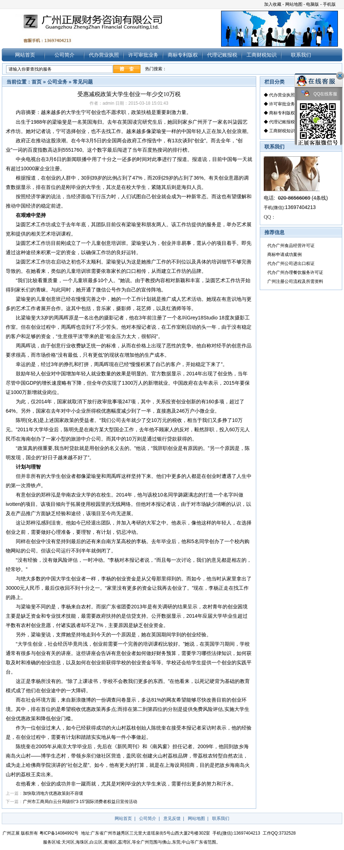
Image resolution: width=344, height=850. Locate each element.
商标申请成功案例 (284, 254)
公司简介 (64, 55)
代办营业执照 (104, 55)
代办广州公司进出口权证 (291, 263)
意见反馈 (172, 818)
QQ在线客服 (319, 94)
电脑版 (312, 4)
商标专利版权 (183, 55)
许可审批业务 (143, 55)
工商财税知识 (262, 55)
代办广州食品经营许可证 (291, 245)
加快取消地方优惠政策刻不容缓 (53, 793)
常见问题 (83, 82)
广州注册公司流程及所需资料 (295, 281)
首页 (37, 82)
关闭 (340, 76)
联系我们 (301, 55)
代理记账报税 (222, 55)
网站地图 (293, 4)
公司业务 (57, 82)
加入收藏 (272, 4)
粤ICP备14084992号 (58, 833)
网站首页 (25, 55)
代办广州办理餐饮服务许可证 (295, 272)
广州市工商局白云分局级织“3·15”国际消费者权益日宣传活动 (80, 801)
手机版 (329, 4)
